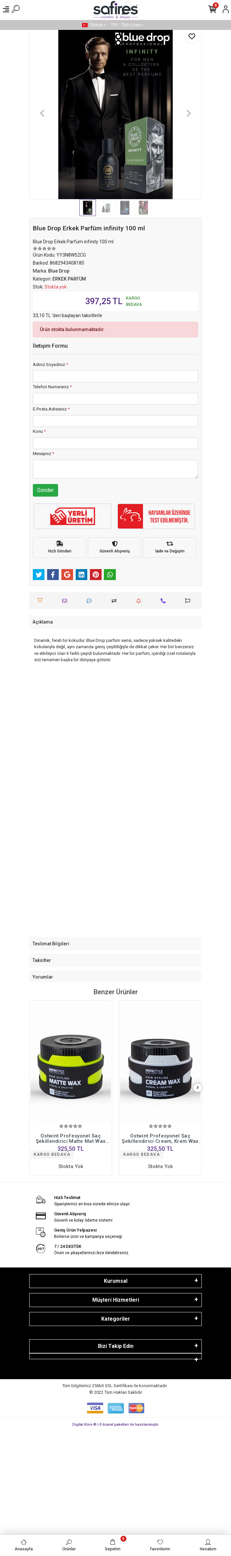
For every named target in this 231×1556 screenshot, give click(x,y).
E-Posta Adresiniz (51, 409)
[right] (197, 1088)
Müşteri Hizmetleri (115, 1300)
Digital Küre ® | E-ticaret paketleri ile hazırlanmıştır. (115, 1424)
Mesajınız (43, 453)
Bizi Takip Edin (115, 1346)
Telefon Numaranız (52, 386)
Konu (39, 431)
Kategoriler (115, 1319)
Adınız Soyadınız (50, 364)
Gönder (45, 490)
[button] (42, 113)
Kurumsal (115, 1281)
